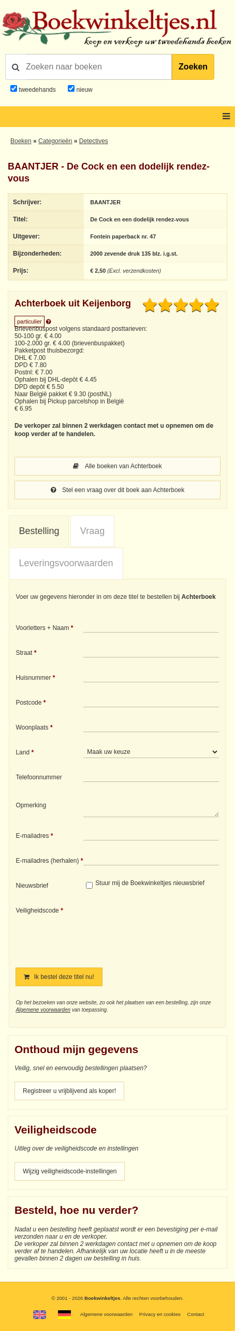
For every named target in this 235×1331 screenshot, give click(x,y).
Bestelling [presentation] (39, 531)
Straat (24, 652)
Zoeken (193, 66)
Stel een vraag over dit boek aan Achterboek (118, 490)
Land (23, 752)
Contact (195, 1314)
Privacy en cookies (160, 1314)
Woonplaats (32, 727)
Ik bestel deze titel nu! (59, 976)
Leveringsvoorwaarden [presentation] (66, 563)
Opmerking (31, 805)
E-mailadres (32, 835)
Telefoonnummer (39, 777)
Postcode (28, 702)
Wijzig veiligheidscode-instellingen (69, 1171)
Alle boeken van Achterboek (117, 466)
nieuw (84, 89)
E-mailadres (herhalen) (47, 860)
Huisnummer (33, 677)
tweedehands (37, 89)
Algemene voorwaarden (43, 1010)
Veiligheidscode (37, 910)
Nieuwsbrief (32, 885)
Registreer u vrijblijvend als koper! (69, 1091)
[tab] (39, 531)
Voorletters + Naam (42, 628)
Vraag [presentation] (92, 531)
